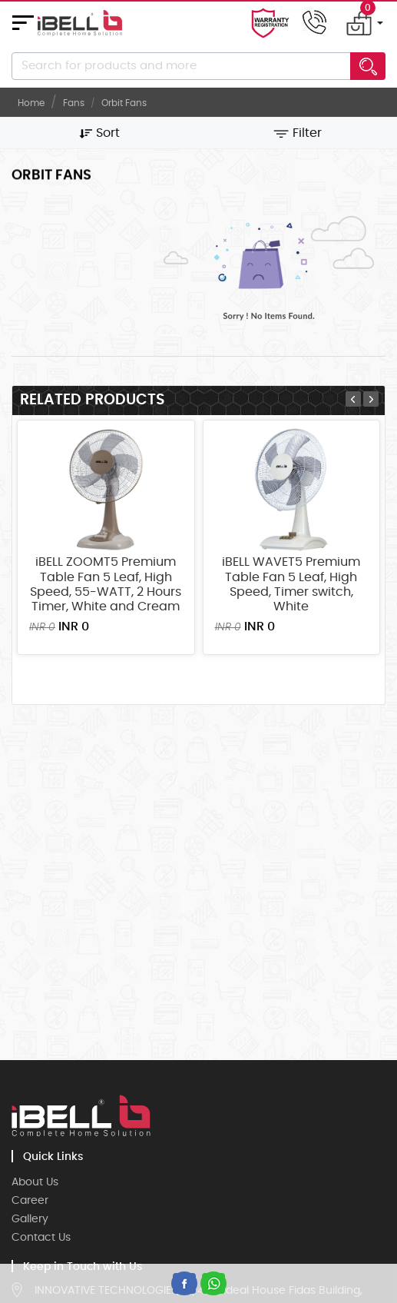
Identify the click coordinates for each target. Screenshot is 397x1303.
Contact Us (41, 1237)
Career (30, 1200)
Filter (297, 133)
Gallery (30, 1219)
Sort (99, 133)
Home (31, 103)
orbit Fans (124, 103)
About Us (35, 1182)
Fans (73, 103)
